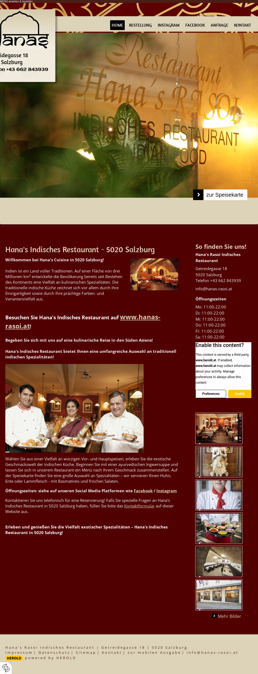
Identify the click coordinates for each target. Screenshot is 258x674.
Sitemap (86, 652)
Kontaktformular (139, 505)
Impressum (19, 652)
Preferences (210, 394)
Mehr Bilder (229, 616)
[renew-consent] (6, 668)
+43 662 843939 (225, 280)
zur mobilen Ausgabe (154, 652)
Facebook (195, 25)
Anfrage (219, 25)
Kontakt (242, 25)
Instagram (169, 25)
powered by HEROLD (50, 657)
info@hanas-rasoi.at (213, 288)
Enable (239, 394)
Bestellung (140, 25)
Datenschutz (54, 652)
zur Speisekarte (224, 195)
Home (117, 25)
